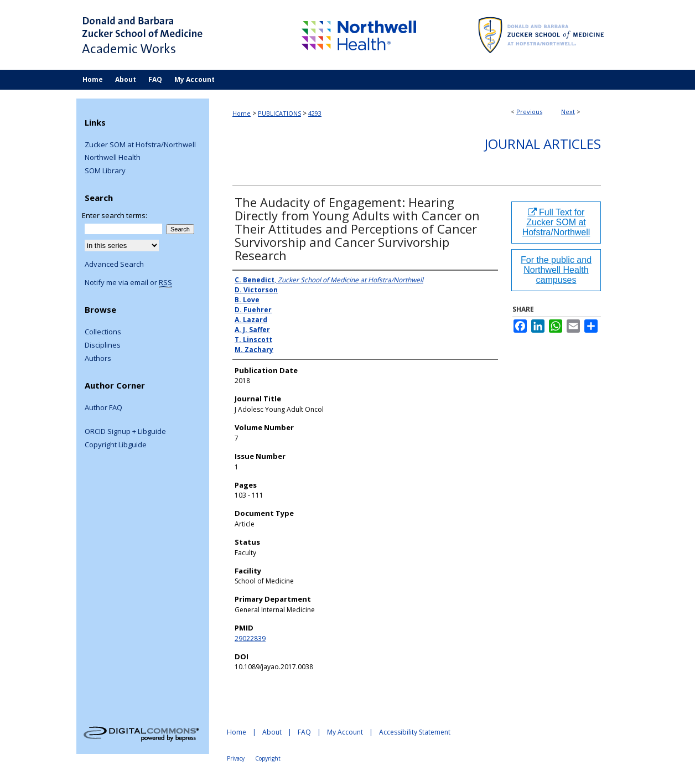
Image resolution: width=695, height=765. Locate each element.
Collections (103, 332)
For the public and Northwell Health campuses (556, 270)
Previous (529, 111)
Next (568, 111)
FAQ (304, 732)
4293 (314, 113)
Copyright (268, 758)
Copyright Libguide (116, 445)
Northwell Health (113, 157)
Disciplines (103, 345)
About (272, 732)
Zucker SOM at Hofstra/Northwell (140, 145)
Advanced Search (114, 264)
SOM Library (105, 171)
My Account (345, 732)
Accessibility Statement (414, 732)
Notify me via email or (128, 282)
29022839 (250, 638)
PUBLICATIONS (279, 113)
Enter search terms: (114, 215)
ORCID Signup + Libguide (125, 431)
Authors (98, 358)
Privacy (236, 758)
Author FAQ (103, 408)
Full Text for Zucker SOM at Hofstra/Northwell (556, 222)
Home (241, 113)
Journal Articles (543, 144)
